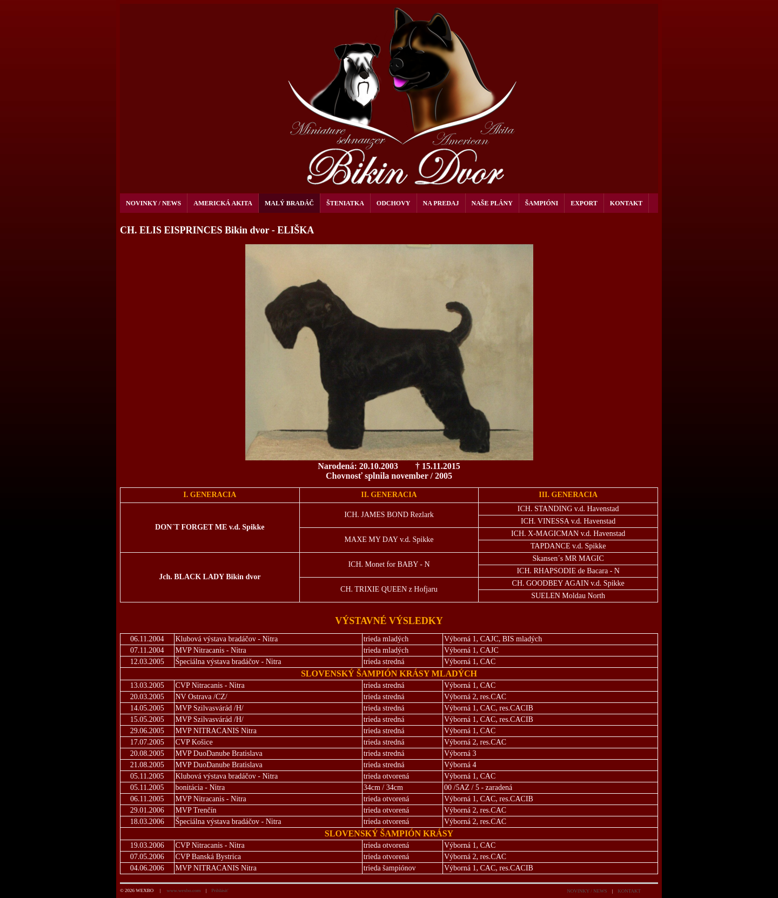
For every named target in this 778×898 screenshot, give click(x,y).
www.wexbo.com (183, 890)
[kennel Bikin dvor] (389, 98)
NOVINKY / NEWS (587, 891)
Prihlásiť (219, 890)
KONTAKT (629, 891)
